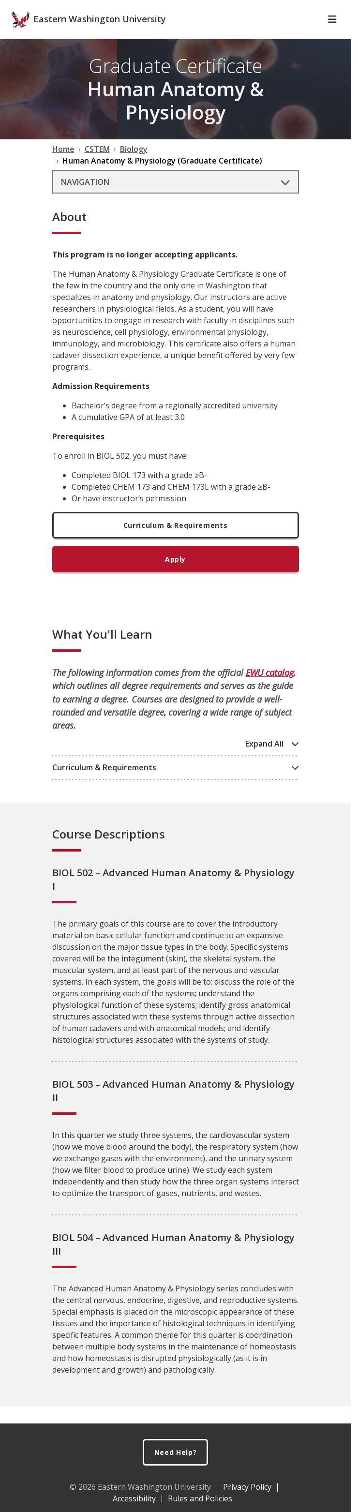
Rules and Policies (200, 1498)
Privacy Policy (247, 1487)
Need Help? (175, 1452)
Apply (175, 576)
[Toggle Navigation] (332, 36)
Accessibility (134, 1498)
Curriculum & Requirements (175, 542)
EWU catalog (270, 689)
